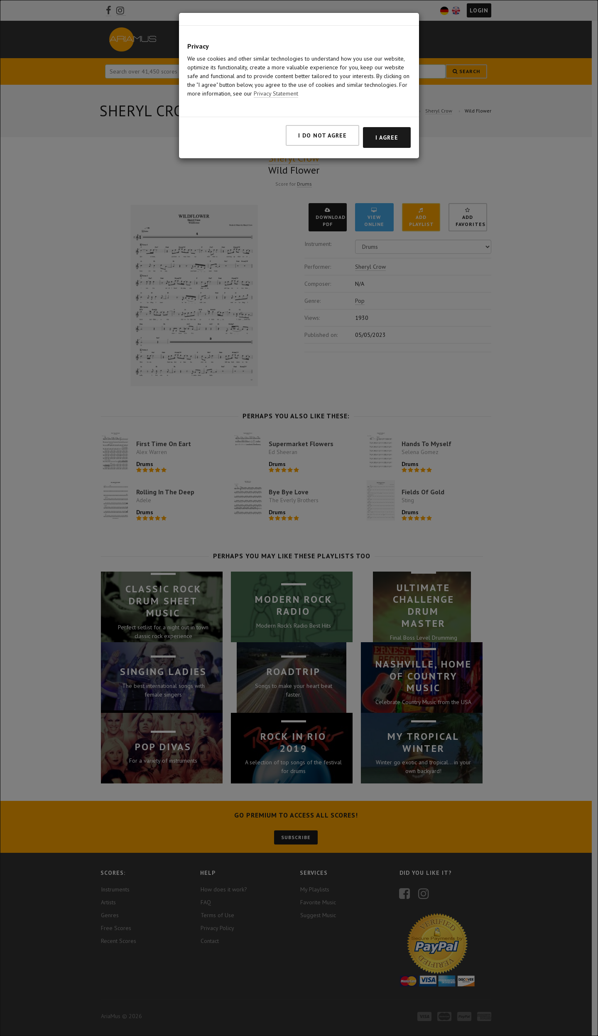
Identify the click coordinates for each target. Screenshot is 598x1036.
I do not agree (322, 135)
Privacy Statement (276, 93)
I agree (386, 137)
